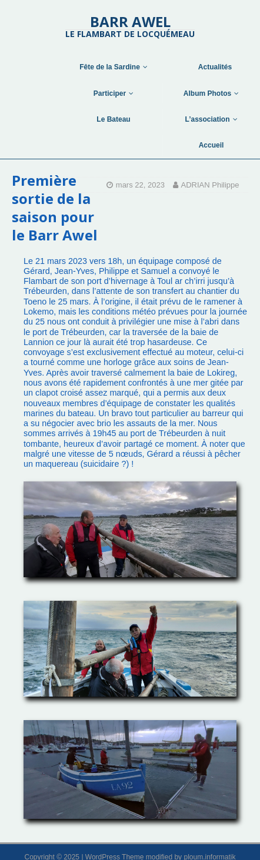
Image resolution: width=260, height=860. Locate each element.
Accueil (211, 145)
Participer (110, 93)
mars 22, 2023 (140, 184)
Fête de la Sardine (109, 67)
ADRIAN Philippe (210, 184)
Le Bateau (113, 119)
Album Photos (207, 93)
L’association (207, 119)
